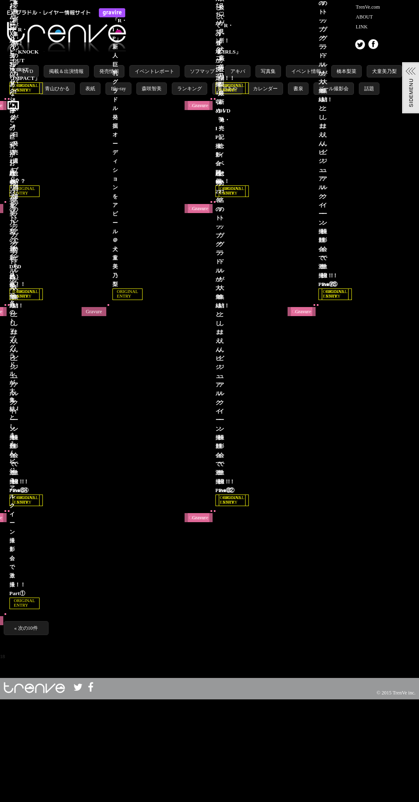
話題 (369, 88)
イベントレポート (154, 71)
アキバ (237, 71)
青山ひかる (57, 88)
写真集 (268, 71)
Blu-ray (118, 88)
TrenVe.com (368, 7)
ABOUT (364, 17)
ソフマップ (202, 71)
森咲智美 (152, 88)
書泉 (298, 88)
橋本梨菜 (346, 71)
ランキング (189, 88)
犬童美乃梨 (384, 71)
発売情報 (109, 71)
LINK (362, 27)
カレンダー (265, 88)
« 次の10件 (26, 731)
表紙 (90, 88)
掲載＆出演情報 (66, 71)
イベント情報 (306, 71)
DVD (28, 71)
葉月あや (227, 88)
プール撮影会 (334, 88)
